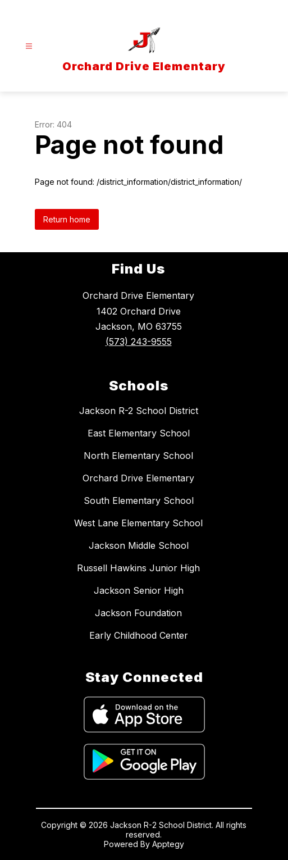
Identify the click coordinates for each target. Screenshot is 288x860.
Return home (66, 219)
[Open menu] (28, 46)
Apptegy (168, 844)
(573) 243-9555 (139, 341)
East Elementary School (139, 433)
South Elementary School (139, 500)
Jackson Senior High (139, 590)
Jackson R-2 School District (138, 410)
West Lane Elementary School (138, 523)
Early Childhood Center (138, 635)
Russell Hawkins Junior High (138, 568)
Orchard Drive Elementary (138, 478)
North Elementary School (138, 455)
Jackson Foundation (138, 612)
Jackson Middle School (139, 545)
